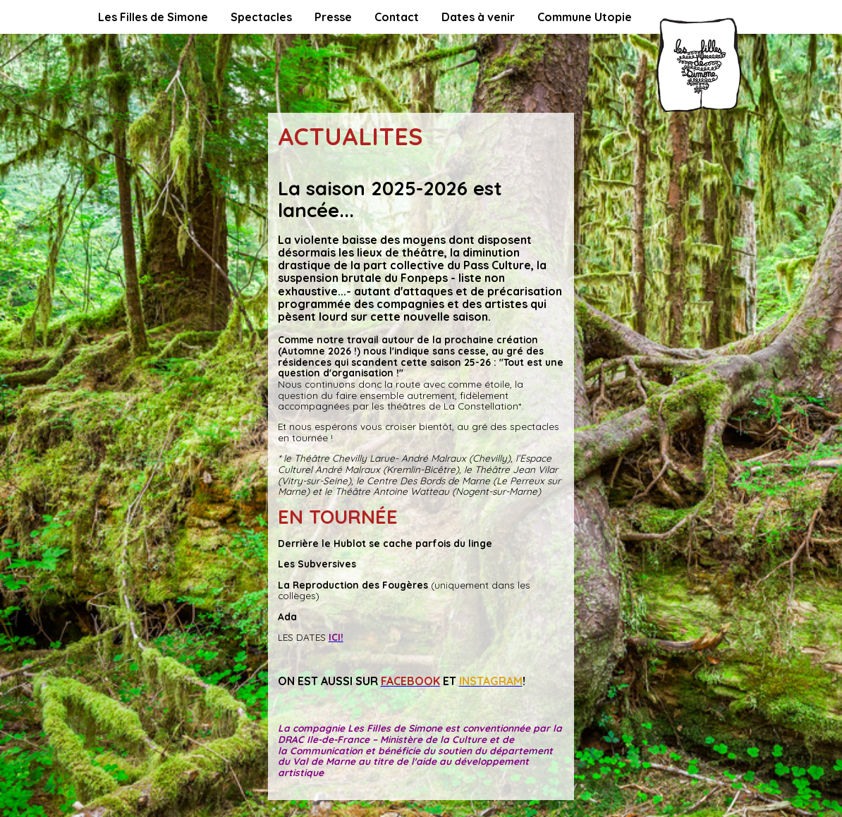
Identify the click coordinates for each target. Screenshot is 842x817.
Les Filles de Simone (153, 16)
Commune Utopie (584, 16)
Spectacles (261, 16)
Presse (333, 16)
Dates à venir (478, 16)
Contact (396, 16)
